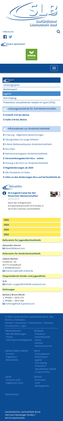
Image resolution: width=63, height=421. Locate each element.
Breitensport (10, 89)
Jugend (7, 93)
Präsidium (40, 333)
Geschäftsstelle (42, 336)
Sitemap (48, 322)
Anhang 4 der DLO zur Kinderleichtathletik (26, 162)
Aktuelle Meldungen (16, 333)
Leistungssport (11, 85)
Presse (9, 336)
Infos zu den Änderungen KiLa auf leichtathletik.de (32, 177)
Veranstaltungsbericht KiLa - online (24, 158)
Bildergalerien (42, 385)
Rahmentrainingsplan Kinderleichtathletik (26, 153)
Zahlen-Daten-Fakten (16, 350)
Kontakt (9, 322)
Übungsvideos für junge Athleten (21, 139)
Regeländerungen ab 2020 (19, 167)
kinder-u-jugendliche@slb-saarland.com (26, 284)
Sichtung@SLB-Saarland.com (20, 303)
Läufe (8, 376)
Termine (10, 353)
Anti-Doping (9, 98)
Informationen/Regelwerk (19, 339)
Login (23, 325)
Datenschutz (35, 322)
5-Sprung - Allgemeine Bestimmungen (24, 134)
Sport (37, 350)
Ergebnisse (11, 356)
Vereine (39, 342)
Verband (38, 330)
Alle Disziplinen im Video (17, 172)
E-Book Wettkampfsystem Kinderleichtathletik (28, 144)
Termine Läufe (13, 379)
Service (38, 376)
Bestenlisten (12, 359)
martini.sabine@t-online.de (19, 270)
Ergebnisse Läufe (14, 382)
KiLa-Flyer (10, 148)
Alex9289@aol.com (15, 248)
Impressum (21, 322)
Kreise (38, 339)
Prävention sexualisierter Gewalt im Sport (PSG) (29, 102)
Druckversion (11, 325)
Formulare (40, 379)
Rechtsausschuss (43, 345)
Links (37, 382)
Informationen (13, 330)
